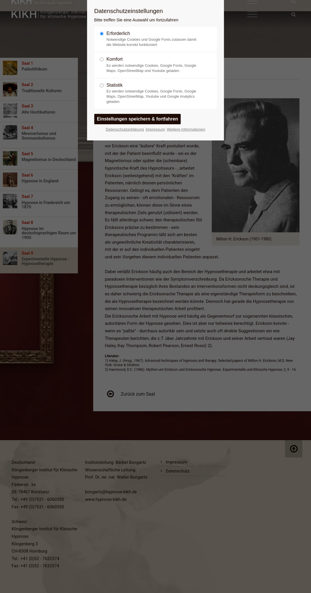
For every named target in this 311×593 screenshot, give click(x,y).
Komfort (153, 65)
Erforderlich (153, 39)
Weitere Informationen (186, 129)
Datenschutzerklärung (125, 129)
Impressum (155, 129)
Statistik (153, 93)
